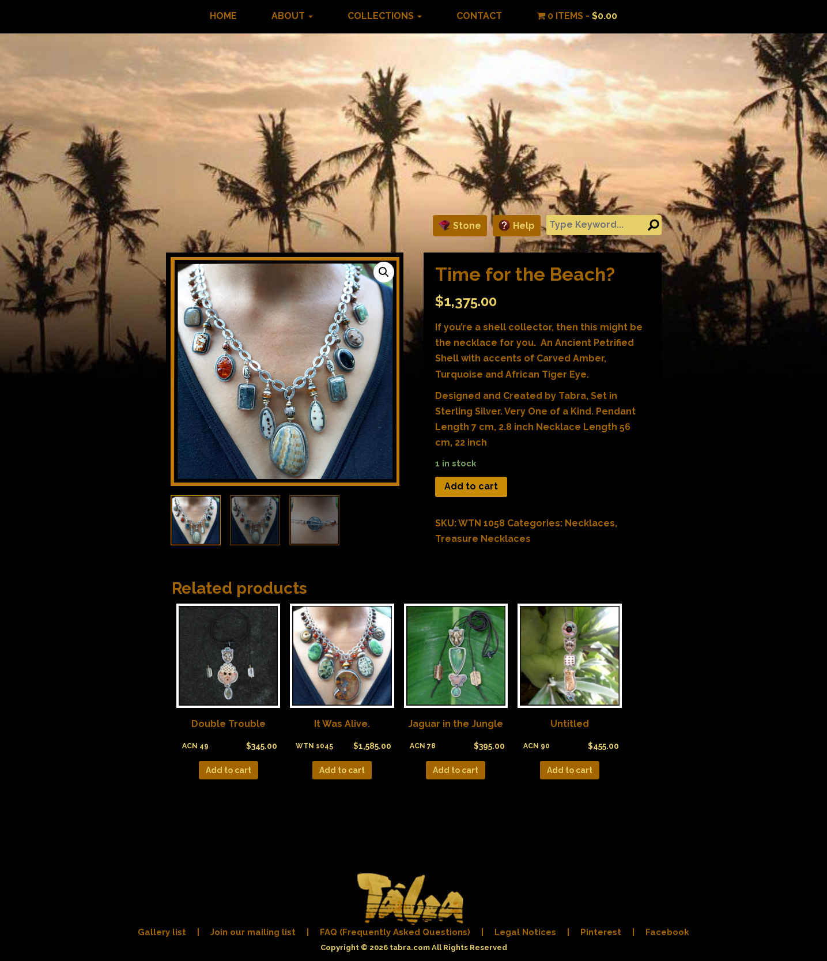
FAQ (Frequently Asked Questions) (395, 932)
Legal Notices (525, 932)
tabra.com (410, 947)
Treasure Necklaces (483, 538)
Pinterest (600, 932)
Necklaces (590, 523)
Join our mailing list (253, 932)
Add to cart (471, 486)
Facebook (667, 932)
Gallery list (162, 932)
